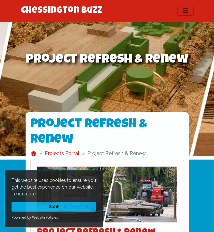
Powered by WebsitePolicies (35, 217)
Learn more (24, 193)
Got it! (54, 206)
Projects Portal (62, 153)
